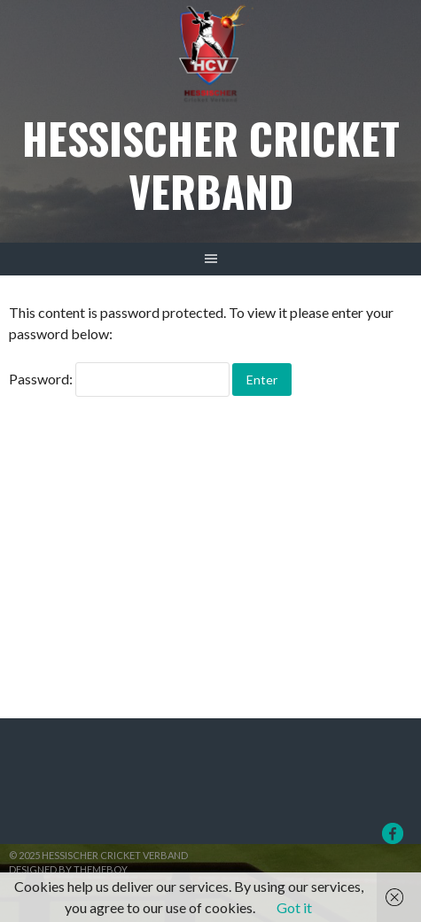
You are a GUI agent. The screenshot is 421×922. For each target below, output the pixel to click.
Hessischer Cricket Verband (211, 164)
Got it (294, 907)
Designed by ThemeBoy (68, 869)
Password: (119, 378)
